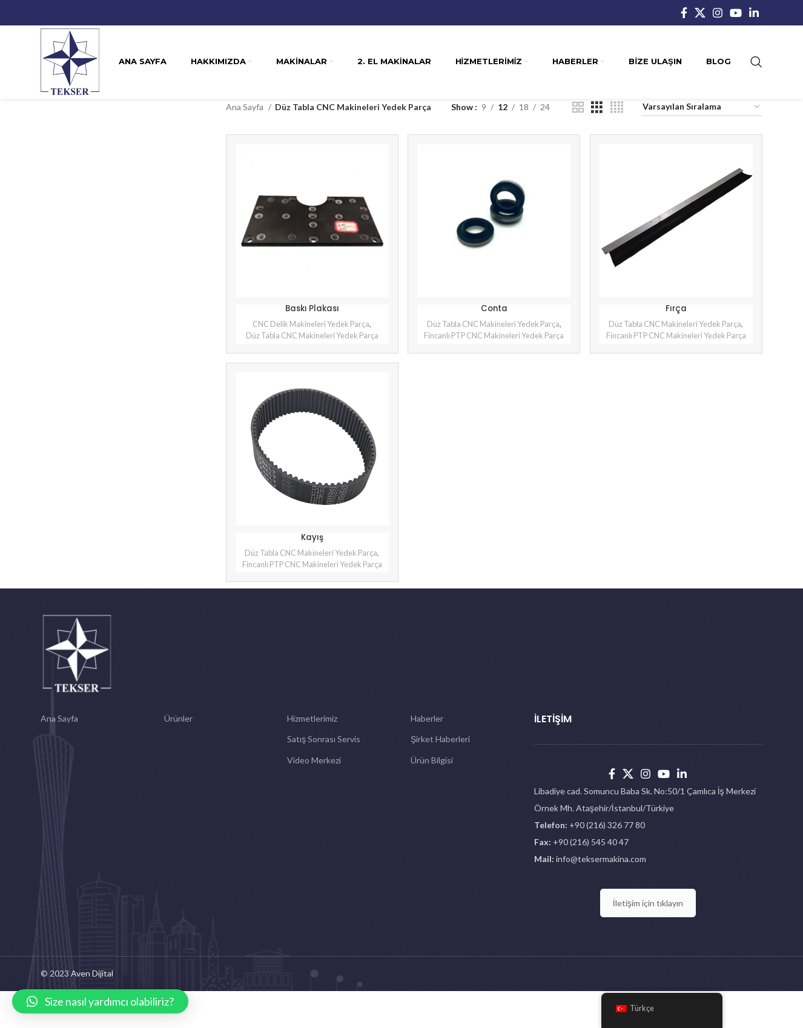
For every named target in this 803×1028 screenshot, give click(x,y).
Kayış (311, 558)
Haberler (427, 755)
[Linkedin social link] (753, 13)
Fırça (677, 306)
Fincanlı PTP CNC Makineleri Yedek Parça (494, 350)
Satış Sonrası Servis (323, 776)
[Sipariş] (701, 107)
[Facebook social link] (684, 13)
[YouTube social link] (735, 13)
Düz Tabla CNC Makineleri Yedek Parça (311, 333)
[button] (100, 1001)
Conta (494, 306)
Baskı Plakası (311, 306)
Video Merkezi (314, 797)
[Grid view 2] (578, 107)
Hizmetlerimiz (312, 755)
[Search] (756, 62)
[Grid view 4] (616, 107)
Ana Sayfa (245, 107)
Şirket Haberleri (440, 776)
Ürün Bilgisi (432, 797)
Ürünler (178, 755)
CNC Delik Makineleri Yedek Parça (310, 322)
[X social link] (700, 13)
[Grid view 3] (597, 107)
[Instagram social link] (717, 13)
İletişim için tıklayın (648, 940)
